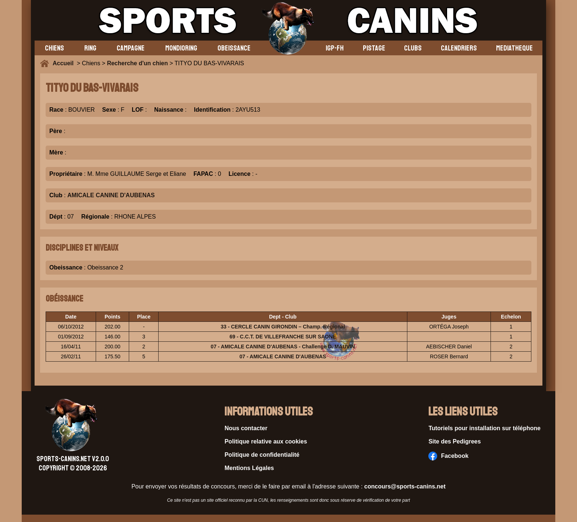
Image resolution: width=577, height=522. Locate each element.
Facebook (448, 456)
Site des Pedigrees (454, 441)
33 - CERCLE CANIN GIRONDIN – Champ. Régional (283, 327)
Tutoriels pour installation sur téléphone (484, 428)
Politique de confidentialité (262, 455)
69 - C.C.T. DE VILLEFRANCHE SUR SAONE (283, 337)
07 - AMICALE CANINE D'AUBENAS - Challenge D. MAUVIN (283, 346)
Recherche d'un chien (137, 63)
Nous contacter (245, 428)
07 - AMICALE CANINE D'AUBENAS (283, 356)
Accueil (65, 63)
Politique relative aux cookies (265, 441)
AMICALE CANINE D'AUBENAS (111, 195)
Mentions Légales (249, 468)
